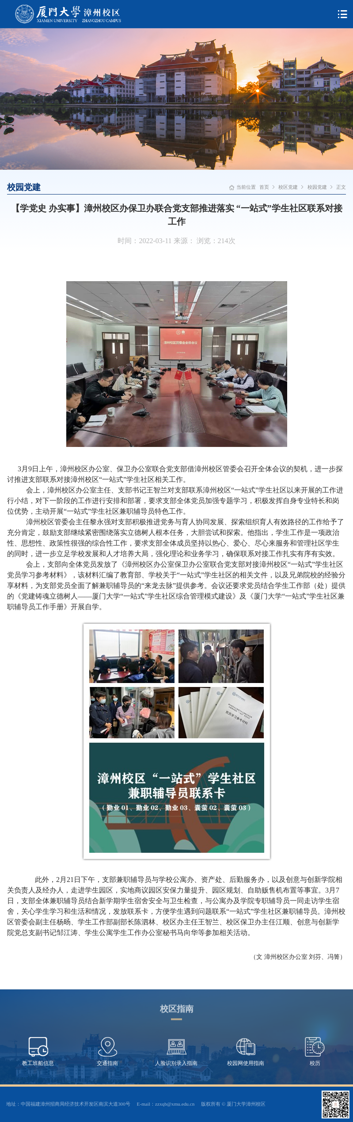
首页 (264, 187)
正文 (341, 187)
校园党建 (317, 187)
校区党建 (288, 187)
